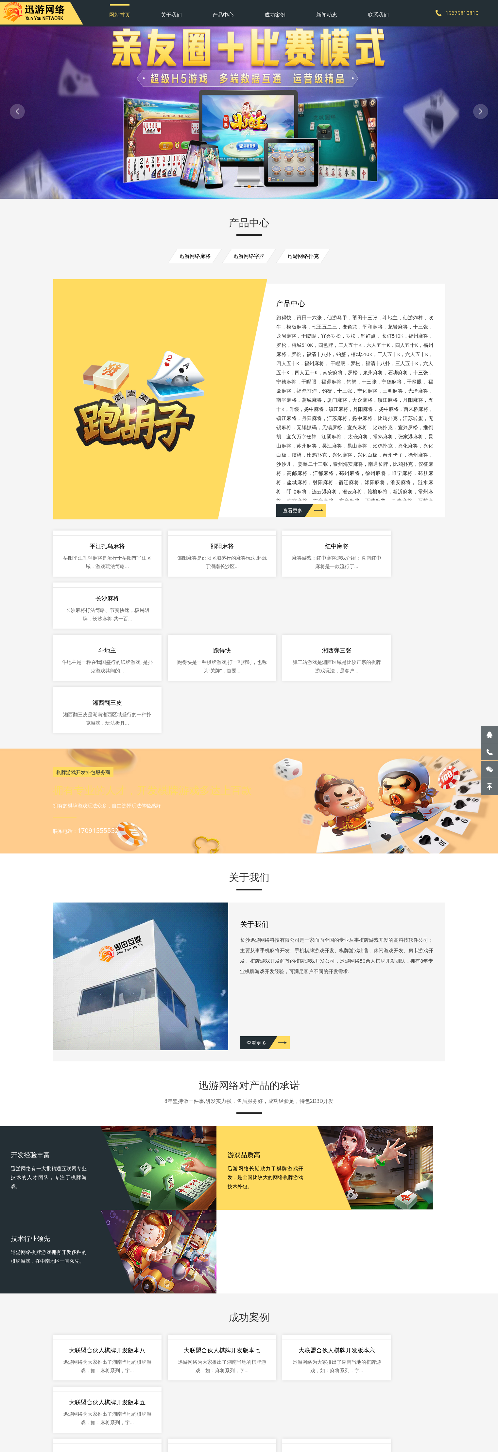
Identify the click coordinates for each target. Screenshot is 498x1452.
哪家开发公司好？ (119, 1447)
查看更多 (292, 545)
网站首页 (123, 11)
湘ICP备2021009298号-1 (246, 1421)
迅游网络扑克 (306, 258)
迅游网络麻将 (192, 258)
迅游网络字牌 (249, 258)
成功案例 (274, 11)
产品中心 (224, 11)
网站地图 (188, 1421)
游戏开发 (87, 1447)
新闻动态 (324, 11)
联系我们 (374, 11)
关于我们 (173, 11)
